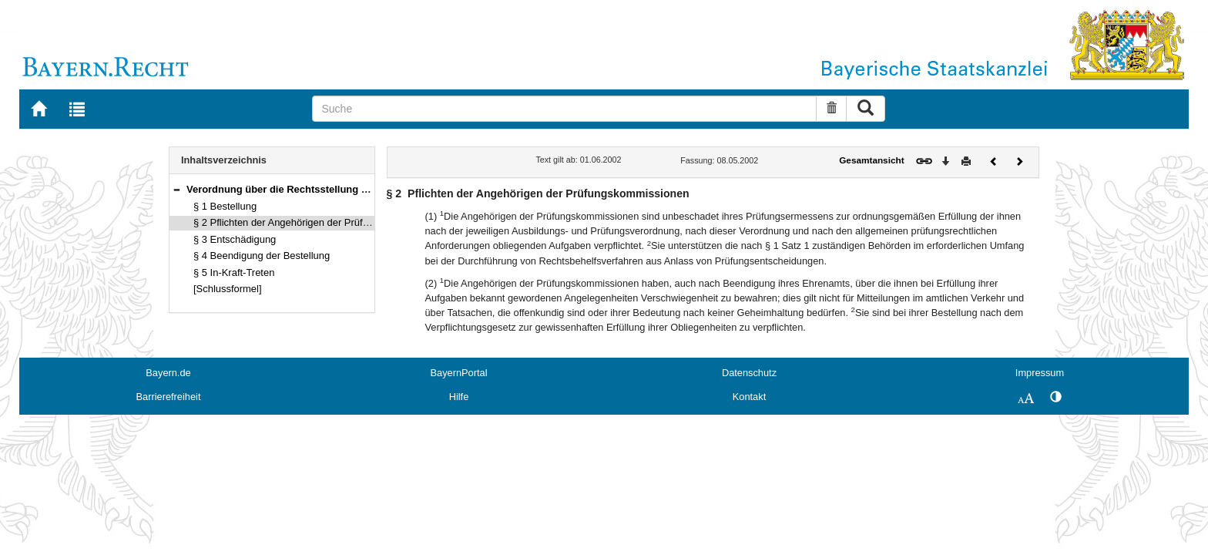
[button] (176, 189)
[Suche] (564, 109)
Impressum (1039, 372)
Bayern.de (168, 372)
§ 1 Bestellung (225, 206)
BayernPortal (459, 372)
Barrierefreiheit (168, 396)
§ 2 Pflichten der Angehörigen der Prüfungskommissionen (320, 222)
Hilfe (459, 396)
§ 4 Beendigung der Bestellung (261, 255)
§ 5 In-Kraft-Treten (233, 272)
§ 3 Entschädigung (234, 239)
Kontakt (749, 396)
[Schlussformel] (227, 288)
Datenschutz (749, 372)
